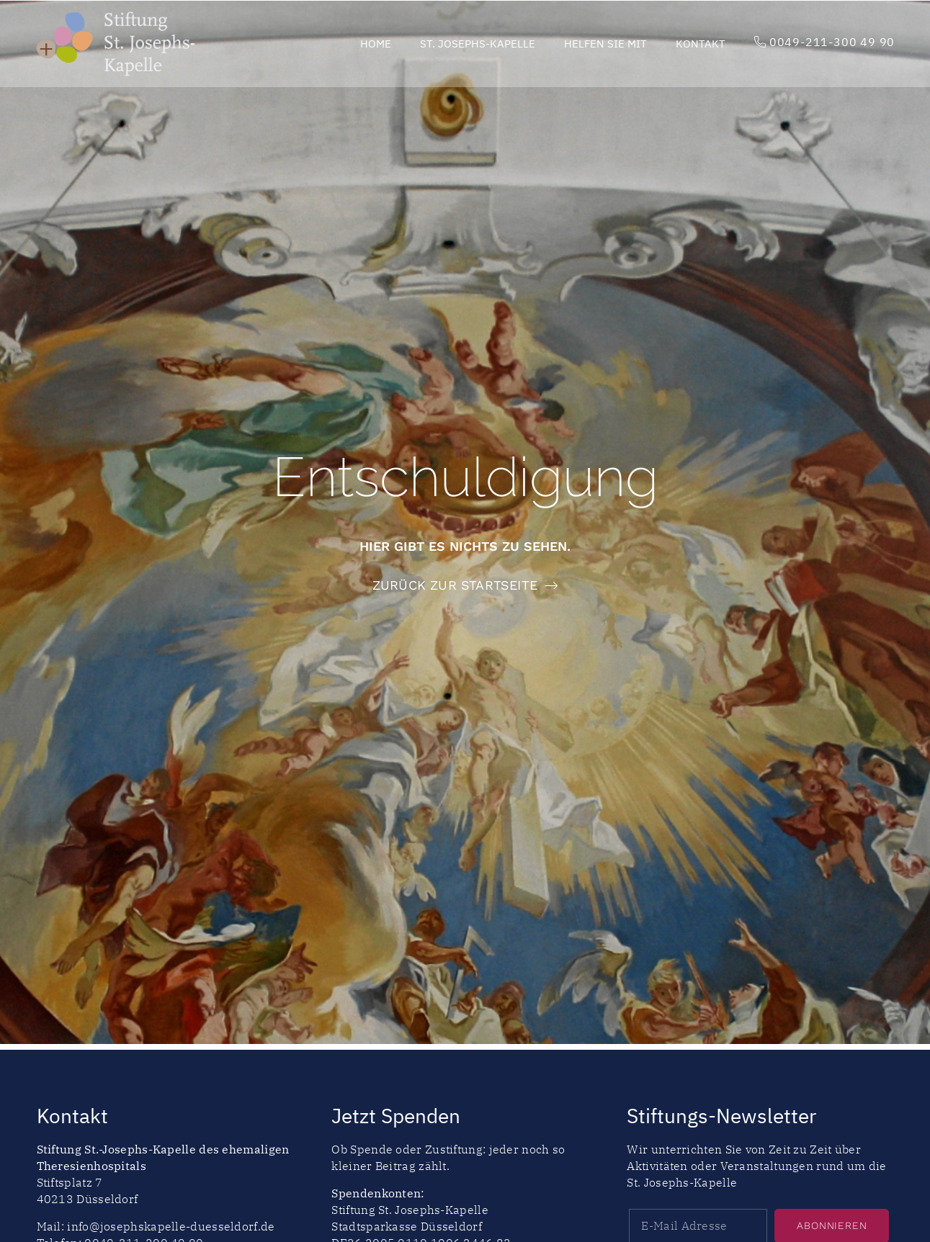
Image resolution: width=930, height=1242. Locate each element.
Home (375, 43)
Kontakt (700, 43)
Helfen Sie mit (605, 43)
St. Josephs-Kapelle (477, 43)
